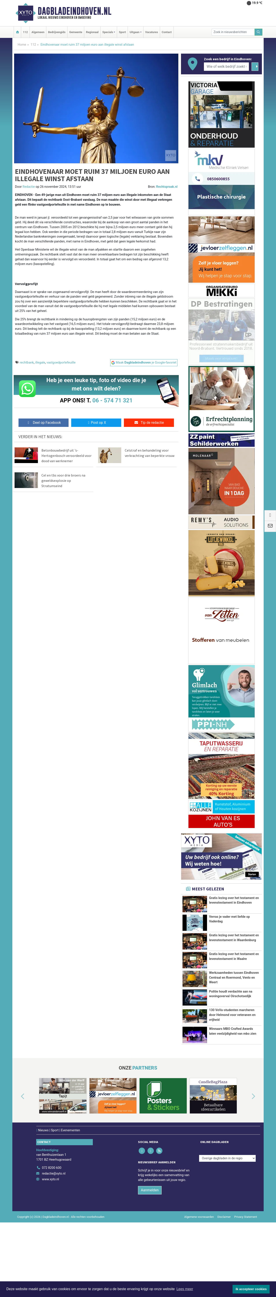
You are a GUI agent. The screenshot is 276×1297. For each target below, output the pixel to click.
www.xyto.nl (50, 1243)
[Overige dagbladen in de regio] (227, 1222)
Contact (167, 32)
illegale (40, 362)
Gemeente (75, 32)
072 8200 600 (51, 1232)
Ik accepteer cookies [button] (251, 1289)
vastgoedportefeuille (61, 362)
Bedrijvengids (56, 32)
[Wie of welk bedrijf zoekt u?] (226, 66)
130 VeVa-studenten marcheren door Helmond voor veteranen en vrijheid (232, 1054)
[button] (17, 1161)
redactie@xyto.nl (53, 1238)
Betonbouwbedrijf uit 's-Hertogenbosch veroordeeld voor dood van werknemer (66, 455)
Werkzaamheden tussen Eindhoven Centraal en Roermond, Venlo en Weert (234, 992)
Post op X (96, 422)
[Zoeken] (259, 32)
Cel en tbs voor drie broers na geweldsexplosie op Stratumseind (63, 480)
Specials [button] (107, 32)
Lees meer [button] (184, 1289)
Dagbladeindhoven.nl (74, 11)
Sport (122, 32)
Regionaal (92, 32)
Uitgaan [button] (134, 32)
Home (22, 45)
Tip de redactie (149, 422)
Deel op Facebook (43, 422)
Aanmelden (150, 1254)
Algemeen (38, 32)
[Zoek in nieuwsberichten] (233, 32)
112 (25, 32)
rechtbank (27, 362)
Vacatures (151, 32)
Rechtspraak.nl (166, 187)
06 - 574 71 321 (112, 400)
